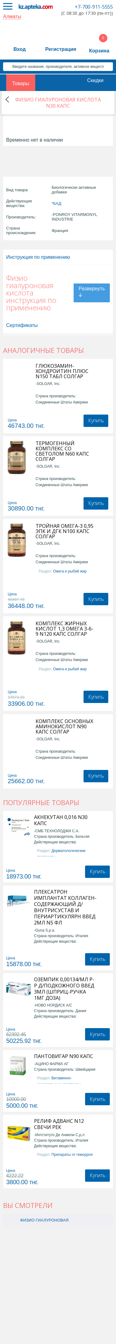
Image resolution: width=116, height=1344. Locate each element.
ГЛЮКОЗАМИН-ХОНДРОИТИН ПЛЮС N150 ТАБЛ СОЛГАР (62, 371)
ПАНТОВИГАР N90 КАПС (63, 1056)
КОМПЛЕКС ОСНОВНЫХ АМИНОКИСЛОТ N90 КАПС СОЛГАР (64, 726)
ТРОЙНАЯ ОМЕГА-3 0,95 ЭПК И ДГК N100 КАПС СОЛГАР (64, 531)
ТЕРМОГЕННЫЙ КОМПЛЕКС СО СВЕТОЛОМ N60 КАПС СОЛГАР (62, 451)
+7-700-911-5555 (94, 6)
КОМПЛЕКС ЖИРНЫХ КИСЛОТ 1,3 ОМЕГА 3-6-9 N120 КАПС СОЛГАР (64, 629)
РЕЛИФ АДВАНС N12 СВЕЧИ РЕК (59, 1124)
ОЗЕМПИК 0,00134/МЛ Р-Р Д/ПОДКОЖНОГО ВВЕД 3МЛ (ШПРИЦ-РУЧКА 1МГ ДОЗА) (64, 988)
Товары (20, 83)
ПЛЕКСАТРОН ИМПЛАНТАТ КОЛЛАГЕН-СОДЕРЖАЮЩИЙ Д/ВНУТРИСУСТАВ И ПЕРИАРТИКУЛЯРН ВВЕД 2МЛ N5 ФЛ (65, 907)
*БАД (56, 203)
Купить (96, 420)
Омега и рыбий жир (70, 571)
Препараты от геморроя (71, 1154)
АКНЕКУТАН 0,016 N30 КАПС (61, 820)
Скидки (95, 80)
